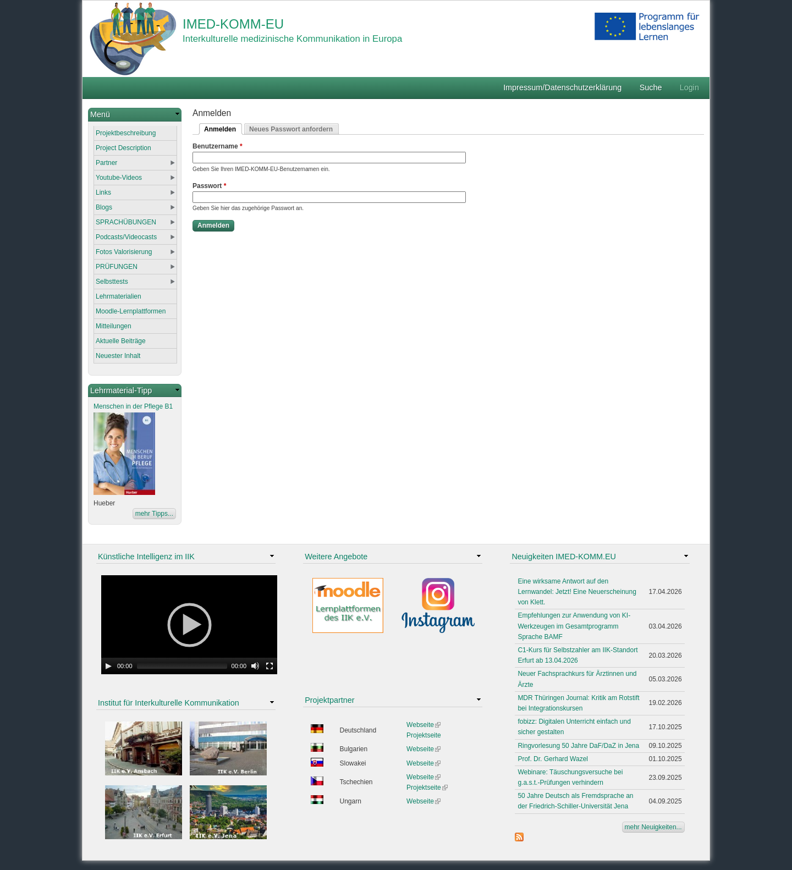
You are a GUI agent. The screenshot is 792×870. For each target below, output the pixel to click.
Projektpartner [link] (329, 700)
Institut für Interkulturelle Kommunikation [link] (168, 702)
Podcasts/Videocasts (126, 237)
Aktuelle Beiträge (121, 341)
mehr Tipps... (154, 513)
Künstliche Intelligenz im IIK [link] (146, 556)
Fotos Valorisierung (124, 252)
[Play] (108, 666)
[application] (189, 624)
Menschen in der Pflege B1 (133, 406)
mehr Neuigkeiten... (653, 827)
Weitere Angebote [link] (336, 556)
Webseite (423, 725)
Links (103, 192)
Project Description (123, 148)
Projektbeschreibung (126, 133)
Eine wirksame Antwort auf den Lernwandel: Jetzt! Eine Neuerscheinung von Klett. (577, 591)
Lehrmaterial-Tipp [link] (121, 390)
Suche (651, 87)
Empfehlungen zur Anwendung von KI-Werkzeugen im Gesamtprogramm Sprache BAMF (574, 626)
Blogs (104, 207)
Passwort (209, 186)
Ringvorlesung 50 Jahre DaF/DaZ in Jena (578, 746)
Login (689, 87)
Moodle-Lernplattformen (131, 311)
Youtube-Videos (119, 177)
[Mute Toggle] (255, 666)
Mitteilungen (113, 326)
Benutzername (218, 146)
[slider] (182, 666)
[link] (134, 114)
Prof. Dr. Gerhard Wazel (553, 759)
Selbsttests (112, 281)
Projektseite (423, 735)
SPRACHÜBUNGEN (126, 222)
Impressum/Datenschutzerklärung (562, 87)
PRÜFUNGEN (117, 267)
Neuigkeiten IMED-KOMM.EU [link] (564, 556)
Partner (106, 163)
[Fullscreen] (269, 666)
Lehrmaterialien (118, 296)
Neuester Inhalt (118, 356)
